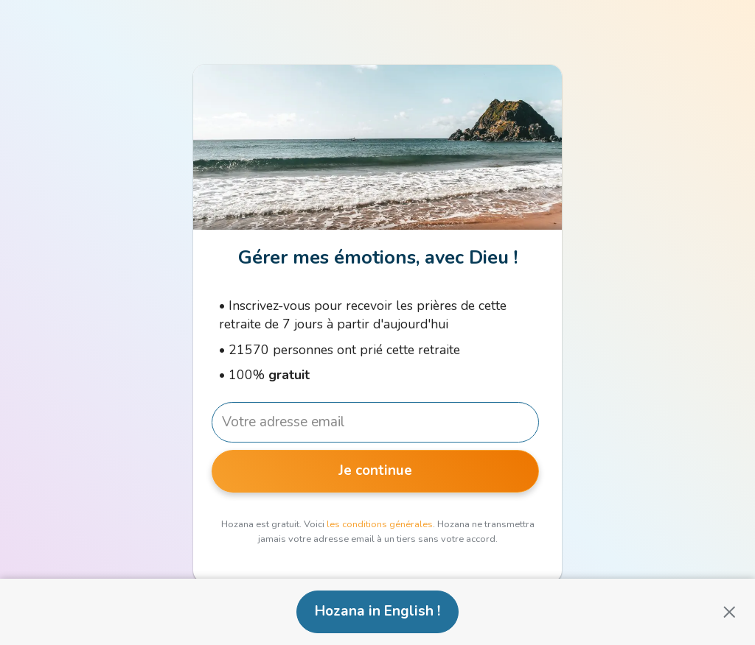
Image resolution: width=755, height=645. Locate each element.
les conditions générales (380, 524)
